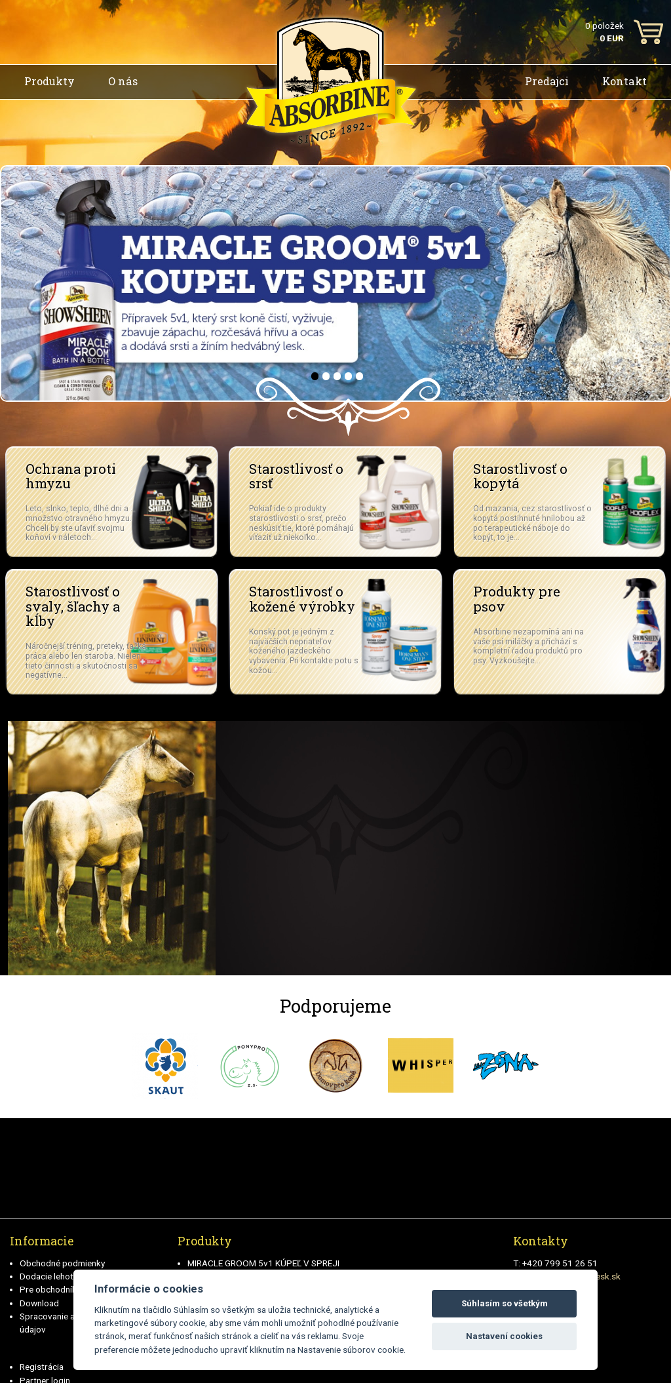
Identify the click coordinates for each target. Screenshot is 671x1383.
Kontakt (624, 81)
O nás (123, 81)
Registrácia (42, 1366)
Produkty (49, 81)
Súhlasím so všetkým (504, 1303)
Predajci (547, 81)
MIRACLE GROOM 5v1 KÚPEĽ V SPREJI (263, 1263)
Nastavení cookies (504, 1336)
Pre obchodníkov (53, 1289)
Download (39, 1303)
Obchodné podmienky (62, 1263)
